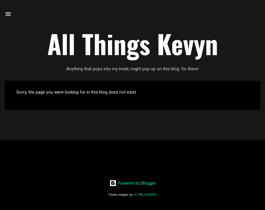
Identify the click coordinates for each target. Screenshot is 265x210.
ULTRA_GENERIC (145, 195)
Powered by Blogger (132, 183)
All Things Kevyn (132, 43)
